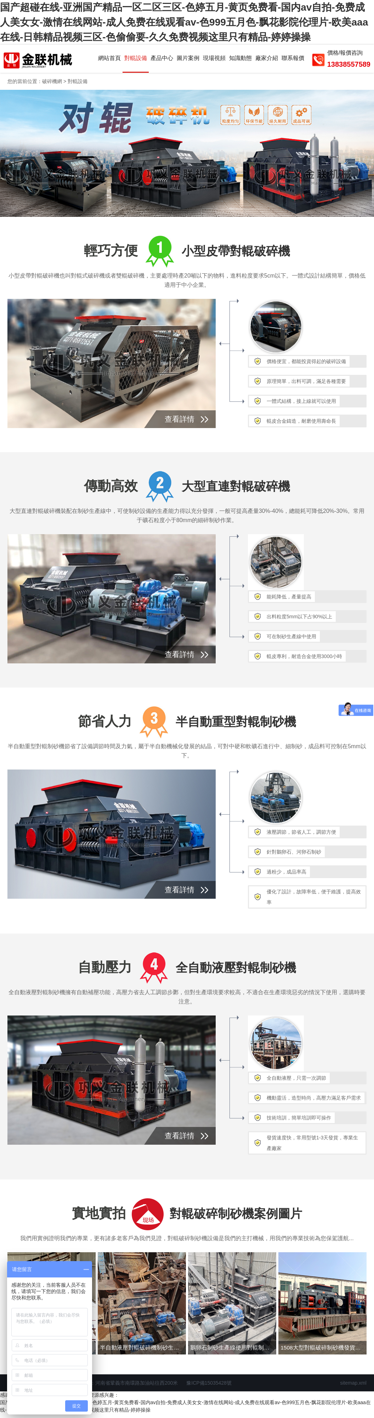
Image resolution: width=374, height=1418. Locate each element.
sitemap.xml (353, 1387)
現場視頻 (214, 60)
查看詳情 (179, 422)
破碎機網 (52, 85)
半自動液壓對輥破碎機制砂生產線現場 (143, 1351)
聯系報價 (293, 60)
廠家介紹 (266, 60)
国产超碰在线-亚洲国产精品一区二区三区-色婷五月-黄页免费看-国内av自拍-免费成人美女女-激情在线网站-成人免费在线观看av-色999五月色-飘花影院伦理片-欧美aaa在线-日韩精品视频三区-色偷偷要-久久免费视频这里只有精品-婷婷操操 (184, 22)
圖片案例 (188, 60)
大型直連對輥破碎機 (237, 489)
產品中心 (162, 60)
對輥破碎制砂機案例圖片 (237, 1217)
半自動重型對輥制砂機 (237, 725)
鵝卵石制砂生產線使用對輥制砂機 (233, 1351)
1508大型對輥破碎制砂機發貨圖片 (324, 1351)
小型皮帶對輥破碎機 (237, 254)
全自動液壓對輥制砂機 (237, 971)
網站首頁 (109, 60)
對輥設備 (135, 60)
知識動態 (240, 60)
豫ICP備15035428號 (209, 1387)
